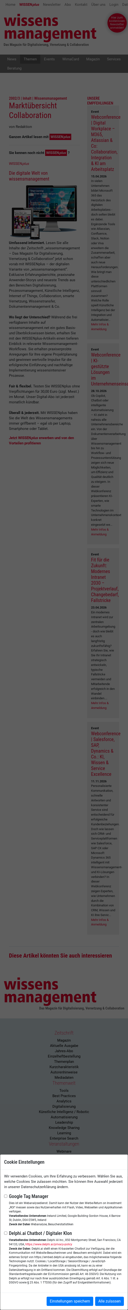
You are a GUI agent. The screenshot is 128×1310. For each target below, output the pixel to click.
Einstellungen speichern (70, 1301)
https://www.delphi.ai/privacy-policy (48, 1244)
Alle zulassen (109, 1301)
